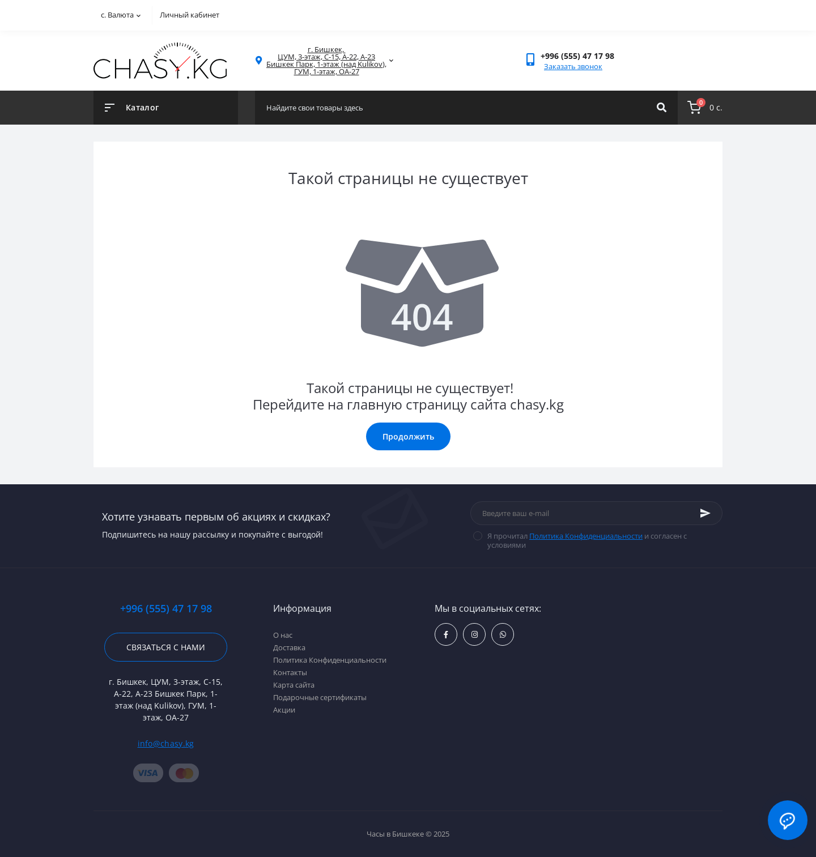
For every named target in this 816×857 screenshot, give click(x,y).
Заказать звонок (573, 66)
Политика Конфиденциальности (586, 536)
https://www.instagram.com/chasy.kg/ (474, 634)
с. (121, 15)
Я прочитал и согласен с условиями (587, 540)
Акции (284, 710)
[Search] (661, 108)
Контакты (290, 672)
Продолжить (408, 436)
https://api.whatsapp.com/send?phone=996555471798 (503, 634)
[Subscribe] (705, 513)
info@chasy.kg (166, 743)
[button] (577, 56)
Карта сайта (293, 685)
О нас (282, 635)
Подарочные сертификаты (320, 697)
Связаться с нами (165, 647)
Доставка (289, 647)
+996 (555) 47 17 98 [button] (166, 608)
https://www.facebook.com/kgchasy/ (446, 634)
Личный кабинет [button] (189, 15)
